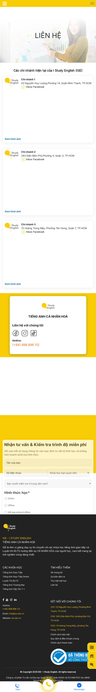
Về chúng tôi (57, 572)
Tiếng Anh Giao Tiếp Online (16, 576)
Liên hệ (54, 585)
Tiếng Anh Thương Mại (14, 585)
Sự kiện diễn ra (58, 576)
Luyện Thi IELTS (10, 580)
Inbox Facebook (32, 87)
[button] (17, 686)
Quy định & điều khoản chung (65, 638)
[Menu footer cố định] (48, 687)
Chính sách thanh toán (61, 642)
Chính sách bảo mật (60, 634)
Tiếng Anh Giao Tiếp (12, 572)
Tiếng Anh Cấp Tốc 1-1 (14, 589)
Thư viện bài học (59, 580)
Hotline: (16, 340)
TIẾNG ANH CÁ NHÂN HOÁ (48, 316)
